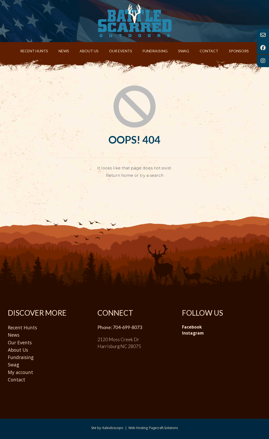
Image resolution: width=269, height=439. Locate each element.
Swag (183, 51)
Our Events (120, 51)
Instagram (193, 333)
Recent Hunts (34, 51)
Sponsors (239, 51)
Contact (209, 51)
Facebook (192, 327)
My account (20, 372)
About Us (89, 51)
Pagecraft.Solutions (163, 428)
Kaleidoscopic (112, 428)
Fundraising (155, 51)
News (64, 51)
